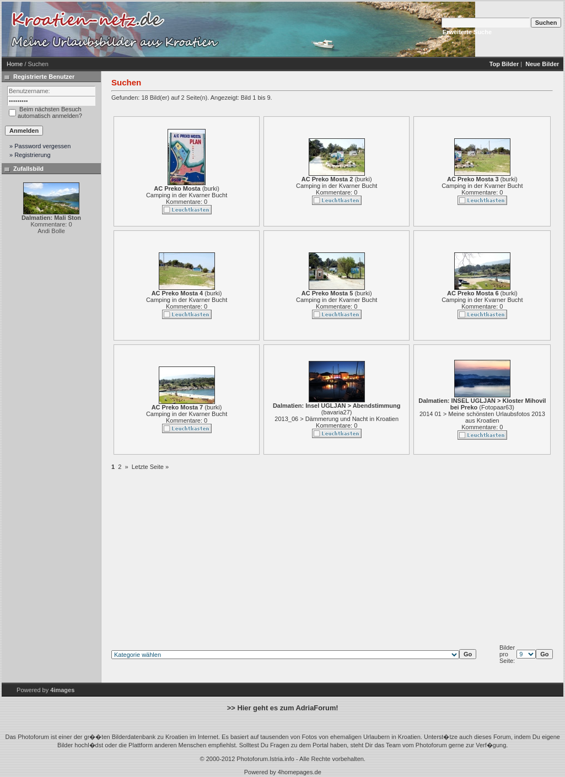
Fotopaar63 (496, 407)
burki (210, 188)
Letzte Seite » (150, 466)
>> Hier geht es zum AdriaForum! (282, 708)
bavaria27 (337, 412)
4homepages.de (299, 772)
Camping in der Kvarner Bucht (186, 195)
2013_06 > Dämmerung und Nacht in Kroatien (337, 419)
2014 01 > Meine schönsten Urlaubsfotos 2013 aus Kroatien (482, 417)
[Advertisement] (316, 29)
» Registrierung (30, 155)
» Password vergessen (40, 146)
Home (15, 64)
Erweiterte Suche (467, 32)
